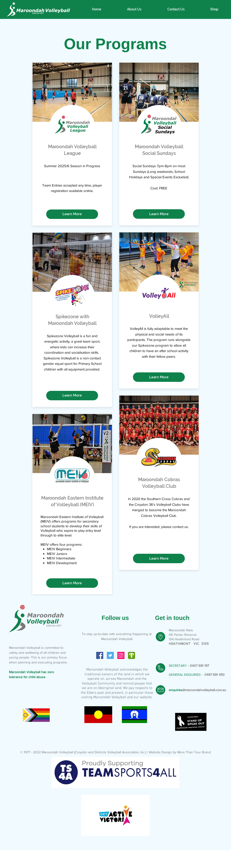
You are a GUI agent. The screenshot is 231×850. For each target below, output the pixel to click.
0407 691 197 (199, 665)
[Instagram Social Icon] (120, 655)
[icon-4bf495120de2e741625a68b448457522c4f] (131, 655)
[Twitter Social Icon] (110, 655)
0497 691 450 (214, 674)
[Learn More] (72, 214)
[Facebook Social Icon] (99, 655)
